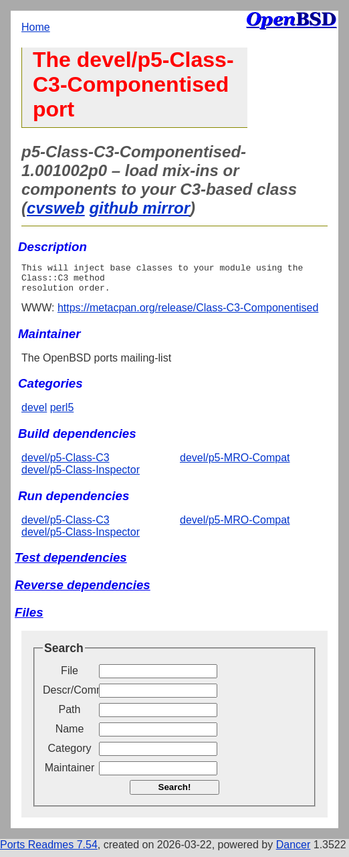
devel (34, 413)
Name (69, 735)
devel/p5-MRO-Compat (235, 463)
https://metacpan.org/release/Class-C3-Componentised (187, 313)
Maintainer (70, 773)
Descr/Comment (69, 696)
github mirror (139, 208)
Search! (174, 793)
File (69, 676)
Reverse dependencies (82, 591)
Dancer (293, 850)
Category (70, 754)
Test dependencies (71, 563)
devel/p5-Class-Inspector (80, 475)
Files (29, 618)
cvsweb (56, 208)
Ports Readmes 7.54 (49, 850)
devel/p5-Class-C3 (65, 463)
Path (70, 715)
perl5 (62, 413)
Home (35, 27)
